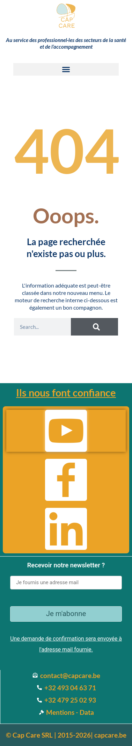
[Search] (94, 327)
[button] (66, 69)
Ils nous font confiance (66, 392)
